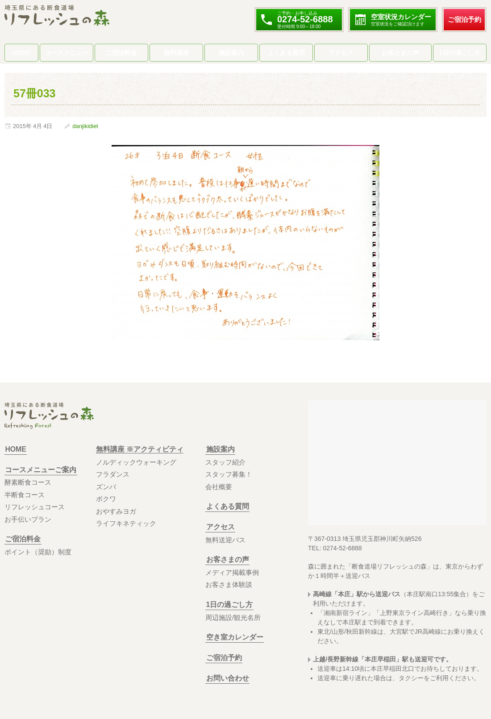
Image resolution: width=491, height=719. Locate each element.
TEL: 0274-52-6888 (335, 548)
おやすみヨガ (116, 511)
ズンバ (106, 486)
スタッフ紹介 (225, 462)
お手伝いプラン (27, 519)
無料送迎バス (225, 540)
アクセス (341, 52)
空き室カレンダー (233, 637)
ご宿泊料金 (121, 52)
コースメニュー (66, 52)
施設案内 (231, 52)
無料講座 (176, 52)
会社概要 (218, 486)
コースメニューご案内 (40, 470)
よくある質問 (286, 52)
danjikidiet (85, 126)
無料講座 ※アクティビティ (139, 449)
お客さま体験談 (228, 584)
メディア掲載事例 (232, 572)
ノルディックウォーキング (136, 462)
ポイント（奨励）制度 (37, 552)
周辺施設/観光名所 (233, 617)
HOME (21, 52)
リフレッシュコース (34, 507)
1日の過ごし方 (459, 52)
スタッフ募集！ (228, 474)
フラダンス (112, 474)
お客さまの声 (400, 52)
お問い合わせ (226, 678)
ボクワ (106, 499)
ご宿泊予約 (464, 19)
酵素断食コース (27, 482)
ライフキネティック (126, 523)
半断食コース (24, 495)
